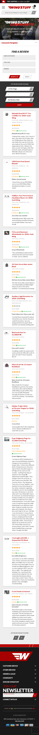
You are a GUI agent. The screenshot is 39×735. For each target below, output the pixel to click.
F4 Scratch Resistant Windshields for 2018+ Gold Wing (22, 234)
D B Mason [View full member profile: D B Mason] (15, 176)
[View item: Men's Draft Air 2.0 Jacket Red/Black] (6, 365)
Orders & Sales (9, 674)
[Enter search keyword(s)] (17, 12)
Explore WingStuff (11, 682)
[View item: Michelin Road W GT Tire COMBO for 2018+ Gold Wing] (6, 114)
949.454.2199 (19, 721)
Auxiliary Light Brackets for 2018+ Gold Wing (22, 297)
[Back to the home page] (19, 7)
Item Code (7, 62)
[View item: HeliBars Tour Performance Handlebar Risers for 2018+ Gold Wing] (6, 196)
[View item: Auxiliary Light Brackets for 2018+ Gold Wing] (6, 297)
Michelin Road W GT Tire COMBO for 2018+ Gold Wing (21, 115)
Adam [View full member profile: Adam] (14, 345)
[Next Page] (16, 638)
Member (6, 68)
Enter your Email (9, 694)
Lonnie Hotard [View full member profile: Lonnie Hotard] (16, 311)
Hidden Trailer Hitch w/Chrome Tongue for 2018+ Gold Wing (23, 408)
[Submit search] (33, 12)
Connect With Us (10, 699)
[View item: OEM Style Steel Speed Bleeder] (6, 162)
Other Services (9, 670)
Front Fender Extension (21, 591)
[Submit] (35, 695)
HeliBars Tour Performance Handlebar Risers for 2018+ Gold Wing (22, 198)
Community (8, 678)
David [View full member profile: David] (13, 277)
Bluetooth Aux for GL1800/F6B (19, 333)
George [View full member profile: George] (14, 602)
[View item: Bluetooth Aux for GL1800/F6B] (6, 333)
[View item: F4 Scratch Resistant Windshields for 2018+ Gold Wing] (6, 233)
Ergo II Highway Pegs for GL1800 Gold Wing (21, 439)
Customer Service (10, 666)
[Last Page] (22, 638)
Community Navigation (9, 43)
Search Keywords (9, 56)
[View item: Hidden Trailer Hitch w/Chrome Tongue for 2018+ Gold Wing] (6, 407)
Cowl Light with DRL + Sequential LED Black (20, 539)
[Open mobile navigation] (3, 7)
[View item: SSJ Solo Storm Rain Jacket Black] (6, 265)
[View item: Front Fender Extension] (6, 592)
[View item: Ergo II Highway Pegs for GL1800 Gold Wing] (6, 439)
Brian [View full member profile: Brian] (13, 553)
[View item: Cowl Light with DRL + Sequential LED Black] (6, 539)
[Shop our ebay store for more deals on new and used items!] (19, 708)
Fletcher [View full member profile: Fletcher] (14, 421)
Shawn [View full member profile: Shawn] (14, 130)
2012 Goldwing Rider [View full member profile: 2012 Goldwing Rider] (18, 451)
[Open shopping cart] (35, 7)
